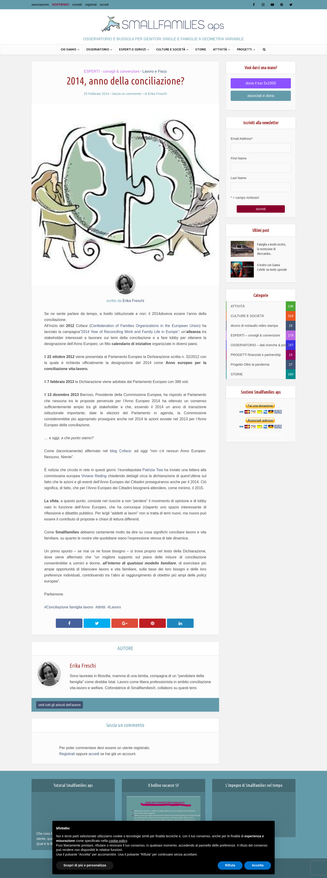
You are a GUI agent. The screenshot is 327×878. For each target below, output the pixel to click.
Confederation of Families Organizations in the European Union (145, 326)
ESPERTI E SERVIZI (132, 49)
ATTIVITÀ (220, 49)
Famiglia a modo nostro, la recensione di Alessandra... (271, 249)
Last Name (238, 178)
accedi (104, 4)
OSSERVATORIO (97, 49)
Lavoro (115, 607)
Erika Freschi (157, 94)
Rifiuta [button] (230, 865)
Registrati (67, 754)
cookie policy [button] (118, 841)
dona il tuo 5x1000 (261, 83)
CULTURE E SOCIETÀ (170, 49)
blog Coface (120, 451)
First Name (238, 158)
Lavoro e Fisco (154, 71)
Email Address (242, 138)
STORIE (200, 49)
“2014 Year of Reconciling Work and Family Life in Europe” (129, 332)
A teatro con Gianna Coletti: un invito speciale (272, 267)
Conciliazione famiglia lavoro (69, 607)
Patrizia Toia (152, 470)
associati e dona (260, 96)
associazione (40, 4)
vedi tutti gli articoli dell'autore (59, 705)
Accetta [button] (258, 865)
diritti (101, 607)
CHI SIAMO (68, 49)
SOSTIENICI (60, 4)
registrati (91, 4)
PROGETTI (244, 49)
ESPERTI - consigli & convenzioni (111, 71)
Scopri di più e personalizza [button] (84, 865)
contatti (77, 4)
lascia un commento (126, 94)
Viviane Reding (94, 476)
